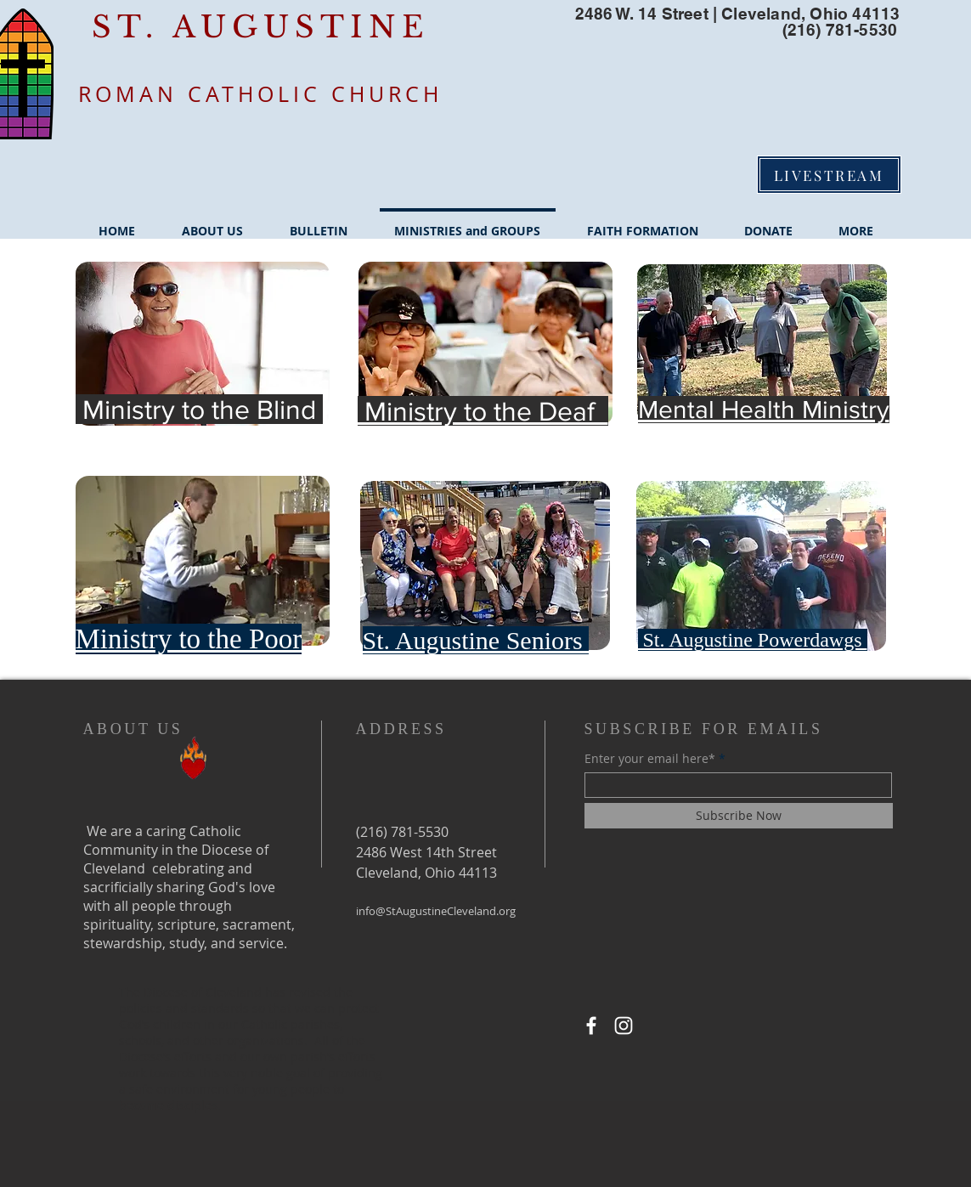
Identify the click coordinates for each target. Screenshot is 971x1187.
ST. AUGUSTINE (260, 26)
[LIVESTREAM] (829, 174)
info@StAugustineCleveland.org (436, 911)
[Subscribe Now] (738, 815)
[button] (213, 223)
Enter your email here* (649, 759)
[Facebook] (591, 1025)
